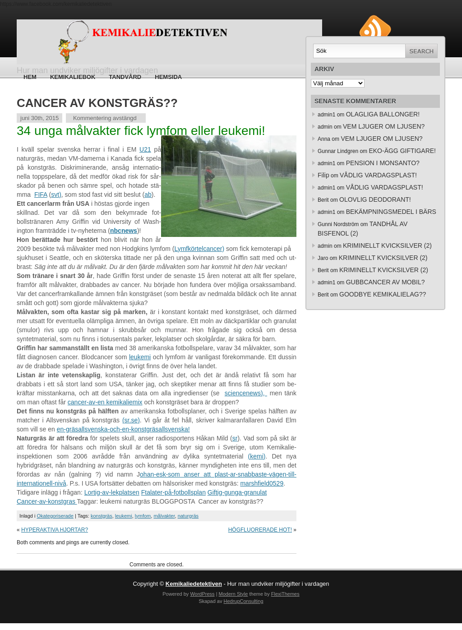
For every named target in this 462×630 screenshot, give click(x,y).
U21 (145, 149)
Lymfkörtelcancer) (199, 248)
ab (148, 194)
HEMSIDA (168, 77)
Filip (323, 175)
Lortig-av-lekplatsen (111, 492)
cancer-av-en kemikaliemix (105, 402)
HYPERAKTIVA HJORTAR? (54, 530)
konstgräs (101, 516)
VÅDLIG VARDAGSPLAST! (378, 175)
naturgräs (188, 516)
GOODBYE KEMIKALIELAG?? (382, 294)
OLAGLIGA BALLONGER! (383, 114)
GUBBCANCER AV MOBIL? (385, 282)
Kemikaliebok (72, 77)
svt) (56, 194)
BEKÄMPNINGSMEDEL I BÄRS (391, 211)
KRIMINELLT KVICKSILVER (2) (387, 245)
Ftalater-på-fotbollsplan (173, 492)
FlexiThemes (285, 594)
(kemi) (257, 456)
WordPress (202, 594)
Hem (30, 77)
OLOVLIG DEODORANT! (375, 199)
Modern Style (233, 594)
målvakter (164, 516)
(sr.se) (131, 420)
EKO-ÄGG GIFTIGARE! (402, 150)
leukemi (140, 357)
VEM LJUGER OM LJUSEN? (384, 126)
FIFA (40, 194)
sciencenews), (246, 393)
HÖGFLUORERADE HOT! (260, 530)
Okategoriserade (55, 516)
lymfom (143, 516)
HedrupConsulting (243, 601)
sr (235, 438)
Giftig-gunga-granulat (237, 492)
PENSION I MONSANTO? (383, 163)
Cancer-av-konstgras (47, 501)
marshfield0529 (261, 483)
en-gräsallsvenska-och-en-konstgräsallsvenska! (123, 429)
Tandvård (125, 77)
